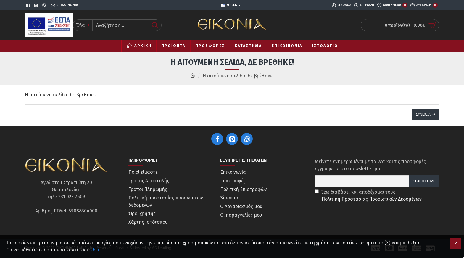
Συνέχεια (423, 114)
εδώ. (95, 250)
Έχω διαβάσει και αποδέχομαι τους (369, 196)
